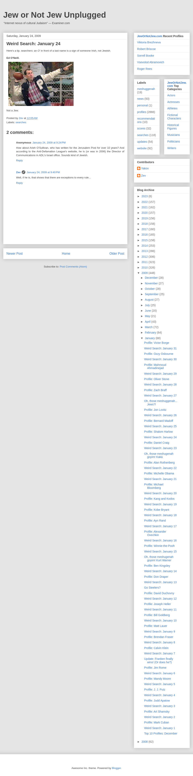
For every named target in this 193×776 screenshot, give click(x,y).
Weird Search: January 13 (160, 582)
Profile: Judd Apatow (157, 700)
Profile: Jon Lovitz (155, 409)
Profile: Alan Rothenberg (159, 462)
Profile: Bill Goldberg (157, 615)
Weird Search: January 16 (160, 540)
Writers (171, 148)
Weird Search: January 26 (160, 415)
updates (142, 141)
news (140, 98)
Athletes (172, 108)
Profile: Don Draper (156, 576)
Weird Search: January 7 (159, 653)
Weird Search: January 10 (160, 620)
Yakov (145, 168)
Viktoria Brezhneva (149, 42)
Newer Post (14, 253)
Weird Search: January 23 (160, 448)
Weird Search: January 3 (159, 706)
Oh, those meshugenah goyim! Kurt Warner (158, 558)
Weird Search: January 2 (159, 717)
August (149, 299)
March (149, 327)
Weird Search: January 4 (159, 695)
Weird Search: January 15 (160, 551)
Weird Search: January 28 (160, 384)
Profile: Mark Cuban (156, 722)
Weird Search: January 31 (160, 348)
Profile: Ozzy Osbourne (158, 353)
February (151, 332)
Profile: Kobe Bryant (156, 509)
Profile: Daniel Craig (156, 442)
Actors (171, 95)
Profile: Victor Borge (156, 342)
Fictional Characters (174, 116)
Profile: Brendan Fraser (158, 637)
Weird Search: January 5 (159, 684)
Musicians (173, 134)
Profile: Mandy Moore (157, 678)
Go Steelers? (152, 587)
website (142, 148)
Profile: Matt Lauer (155, 626)
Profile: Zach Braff (155, 390)
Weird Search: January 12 (160, 598)
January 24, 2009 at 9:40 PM (43, 172)
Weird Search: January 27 (160, 395)
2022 (145, 201)
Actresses (173, 102)
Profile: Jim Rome (155, 667)
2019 (145, 218)
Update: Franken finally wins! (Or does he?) (158, 660)
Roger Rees (144, 68)
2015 (145, 240)
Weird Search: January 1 (159, 728)
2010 (145, 267)
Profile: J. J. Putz (154, 689)
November (151, 283)
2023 (145, 196)
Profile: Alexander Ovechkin (155, 533)
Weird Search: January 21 (160, 479)
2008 (145, 741)
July (148, 305)
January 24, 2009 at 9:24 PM (49, 142)
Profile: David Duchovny (159, 593)
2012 (145, 256)
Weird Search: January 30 (160, 359)
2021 (145, 207)
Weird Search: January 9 (159, 631)
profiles (141, 112)
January (150, 338)
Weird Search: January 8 (159, 642)
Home (66, 253)
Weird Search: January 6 (159, 673)
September (152, 294)
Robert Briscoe (146, 49)
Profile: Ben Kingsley (157, 565)
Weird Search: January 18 (160, 515)
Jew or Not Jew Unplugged (54, 14)
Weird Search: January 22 (160, 468)
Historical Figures (173, 126)
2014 (145, 245)
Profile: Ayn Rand (155, 520)
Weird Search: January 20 (160, 493)
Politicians (173, 141)
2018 (145, 223)
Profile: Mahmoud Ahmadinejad (155, 366)
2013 (145, 251)
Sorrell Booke (145, 55)
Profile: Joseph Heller (157, 604)
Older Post (116, 253)
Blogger (116, 768)
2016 (145, 234)
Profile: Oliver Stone (156, 379)
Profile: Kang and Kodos (159, 498)
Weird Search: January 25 (160, 426)
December (151, 277)
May (148, 316)
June (148, 310)
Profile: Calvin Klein (156, 648)
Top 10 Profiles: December (160, 733)
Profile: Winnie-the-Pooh (159, 545)
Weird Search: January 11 (160, 609)
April (148, 321)
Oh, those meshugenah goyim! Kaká (158, 455)
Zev (18, 172)
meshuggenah (146, 89)
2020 (145, 212)
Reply (19, 160)
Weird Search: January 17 (160, 526)
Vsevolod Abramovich (150, 62)
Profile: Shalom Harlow (158, 431)
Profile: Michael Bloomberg (153, 486)
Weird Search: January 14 (160, 571)
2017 (145, 229)
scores (141, 128)
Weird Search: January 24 (160, 437)
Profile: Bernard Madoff (158, 420)
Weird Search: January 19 (160, 504)
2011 (145, 262)
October (150, 288)
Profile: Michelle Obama (159, 473)
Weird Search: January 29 (160, 373)
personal (142, 105)
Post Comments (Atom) (73, 266)
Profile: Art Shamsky (156, 711)
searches (21, 122)
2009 (145, 273)
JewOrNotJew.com (149, 36)
